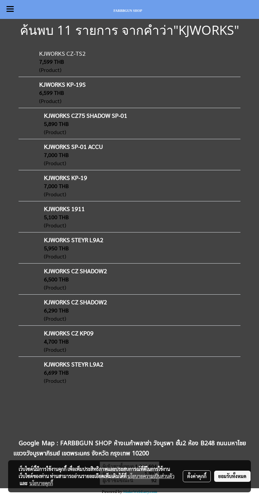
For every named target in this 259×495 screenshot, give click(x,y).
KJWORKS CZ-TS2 (62, 53)
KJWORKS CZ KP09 (68, 333)
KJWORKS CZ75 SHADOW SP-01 (85, 115)
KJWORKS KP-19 (65, 177)
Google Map (36, 443)
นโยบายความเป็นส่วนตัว (150, 476)
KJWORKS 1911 (64, 209)
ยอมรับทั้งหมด (232, 476)
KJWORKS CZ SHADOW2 (75, 271)
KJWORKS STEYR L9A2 (73, 240)
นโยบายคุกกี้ (41, 483)
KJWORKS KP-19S (62, 84)
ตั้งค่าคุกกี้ (196, 476)
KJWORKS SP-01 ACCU (73, 146)
